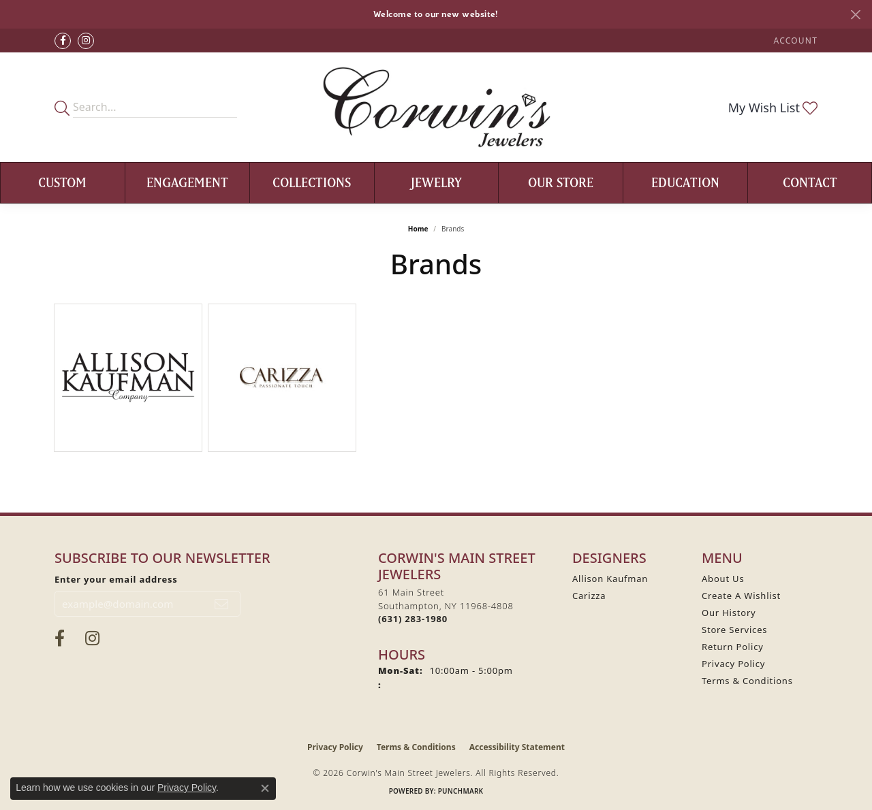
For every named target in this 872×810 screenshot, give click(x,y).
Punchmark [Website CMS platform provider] (461, 791)
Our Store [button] (560, 182)
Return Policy (733, 647)
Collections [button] (311, 182)
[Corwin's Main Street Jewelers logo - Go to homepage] (436, 107)
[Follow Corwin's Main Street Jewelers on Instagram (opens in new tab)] (86, 41)
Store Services (734, 629)
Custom (62, 182)
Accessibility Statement (517, 747)
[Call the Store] (413, 619)
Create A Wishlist (741, 595)
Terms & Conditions (747, 681)
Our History (729, 612)
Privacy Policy (733, 664)
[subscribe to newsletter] (222, 604)
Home (418, 228)
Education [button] (685, 182)
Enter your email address (116, 579)
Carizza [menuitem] (589, 595)
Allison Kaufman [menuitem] (610, 578)
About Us (723, 578)
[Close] (855, 14)
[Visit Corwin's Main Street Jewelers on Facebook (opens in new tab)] (62, 41)
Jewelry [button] (436, 182)
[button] (794, 40)
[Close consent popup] (265, 788)
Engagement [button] (187, 182)
